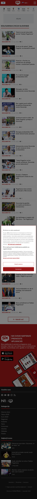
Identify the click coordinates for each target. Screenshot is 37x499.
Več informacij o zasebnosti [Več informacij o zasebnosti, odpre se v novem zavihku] (14, 244)
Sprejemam (18, 269)
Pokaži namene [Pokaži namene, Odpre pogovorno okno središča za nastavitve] (18, 264)
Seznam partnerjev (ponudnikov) (11, 258)
